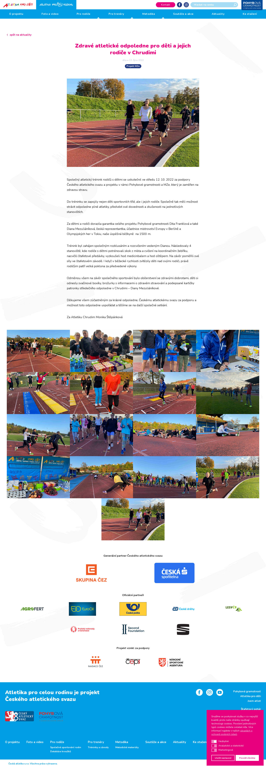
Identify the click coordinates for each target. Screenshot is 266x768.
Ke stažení (250, 14)
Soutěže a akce (183, 14)
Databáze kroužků (60, 751)
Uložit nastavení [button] (223, 757)
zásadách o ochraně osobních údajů (231, 732)
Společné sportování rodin (65, 747)
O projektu (16, 14)
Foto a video (50, 14)
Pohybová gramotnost (247, 691)
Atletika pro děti (250, 696)
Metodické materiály (127, 747)
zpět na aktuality (20, 35)
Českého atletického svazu (40, 699)
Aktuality (218, 14)
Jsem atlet (254, 701)
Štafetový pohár (251, 709)
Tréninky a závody (98, 747)
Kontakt (165, 4)
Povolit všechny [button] (247, 757)
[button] (214, 741)
